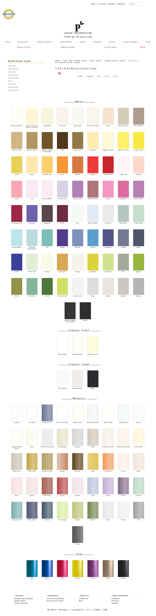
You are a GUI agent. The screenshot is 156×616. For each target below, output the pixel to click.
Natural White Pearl (16, 447)
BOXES (112, 42)
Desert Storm (123, 124)
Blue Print (47, 421)
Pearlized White (93, 421)
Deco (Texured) (62, 421)
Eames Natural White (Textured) (32, 125)
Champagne (62, 446)
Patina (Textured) (123, 446)
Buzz (81, 601)
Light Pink (123, 173)
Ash (138, 519)
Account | (103, 4)
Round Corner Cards (19, 61)
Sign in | (94, 4)
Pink (62, 577)
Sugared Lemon (108, 149)
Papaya (77, 173)
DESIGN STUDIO (24, 47)
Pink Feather (47, 197)
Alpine (77, 494)
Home (57, 61)
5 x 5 (13, 78)
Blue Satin (32, 519)
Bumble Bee (47, 173)
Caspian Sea (16, 519)
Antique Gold (47, 470)
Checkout (121, 4)
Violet (108, 494)
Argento (77, 446)
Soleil (16, 173)
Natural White (77, 353)
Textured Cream (93, 124)
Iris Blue (47, 519)
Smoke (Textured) (47, 446)
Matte (81, 76)
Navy (138, 246)
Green (77, 577)
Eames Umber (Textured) (47, 150)
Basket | (112, 4)
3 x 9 (12, 72)
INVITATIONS (66, 42)
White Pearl (108, 421)
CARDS (83, 42)
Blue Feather (93, 222)
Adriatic (77, 246)
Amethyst (32, 222)
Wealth (123, 295)
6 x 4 (13, 90)
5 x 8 (12, 84)
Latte (108, 124)
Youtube (115, 603)
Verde (47, 295)
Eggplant (47, 222)
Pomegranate (16, 222)
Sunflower (93, 149)
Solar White (62, 353)
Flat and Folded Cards (75, 61)
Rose (16, 494)
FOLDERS (97, 42)
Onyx (77, 543)
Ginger (138, 173)
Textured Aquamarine (32, 247)
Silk (99, 76)
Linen (115, 76)
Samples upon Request (23, 598)
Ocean (93, 246)
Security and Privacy (55, 601)
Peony (108, 197)
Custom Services (21, 603)
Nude (138, 470)
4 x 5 (13, 75)
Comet (16, 270)
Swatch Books (20, 601)
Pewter (138, 295)
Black (85, 319)
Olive (16, 295)
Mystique (93, 270)
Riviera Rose (93, 197)
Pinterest (115, 601)
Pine (123, 270)
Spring (47, 270)
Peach (32, 173)
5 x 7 (11, 81)
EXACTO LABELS (131, 42)
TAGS (148, 42)
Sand (93, 446)
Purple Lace (62, 197)
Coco (62, 149)
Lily (32, 197)
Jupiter (62, 494)
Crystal (16, 421)
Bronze (77, 470)
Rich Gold (32, 470)
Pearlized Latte (108, 446)
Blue (47, 577)
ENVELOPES (23, 42)
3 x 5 (12, 66)
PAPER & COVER (44, 42)
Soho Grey (77, 295)
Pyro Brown (138, 124)
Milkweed (47, 124)
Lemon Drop (138, 149)
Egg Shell (77, 124)
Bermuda (32, 295)
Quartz (138, 421)
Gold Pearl (138, 446)
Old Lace (62, 124)
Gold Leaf (16, 470)
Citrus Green (62, 295)
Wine (62, 222)
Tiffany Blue (138, 222)
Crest (107, 76)
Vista (93, 494)
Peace (108, 295)
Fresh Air (108, 222)
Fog (93, 295)
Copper (62, 470)
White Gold (77, 421)
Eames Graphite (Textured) (70, 320)
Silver (108, 519)
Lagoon (138, 494)
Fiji (47, 246)
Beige (77, 270)
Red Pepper (108, 173)
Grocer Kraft (16, 149)
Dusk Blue (123, 222)
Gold (93, 470)
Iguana (138, 270)
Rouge (93, 173)
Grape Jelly (77, 197)
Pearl (108, 577)
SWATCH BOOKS (68, 47)
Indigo (62, 246)
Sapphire (108, 246)
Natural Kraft (32, 149)
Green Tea (32, 270)
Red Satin (47, 494)
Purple (123, 494)
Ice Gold (32, 421)
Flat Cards (95, 61)
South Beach (16, 246)
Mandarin (108, 470)
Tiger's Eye (77, 149)
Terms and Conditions (55, 598)
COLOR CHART (110, 47)
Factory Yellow (123, 149)
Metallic (90, 76)
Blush (32, 494)
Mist (77, 222)
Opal (32, 446)
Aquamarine (123, 421)
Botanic (93, 519)
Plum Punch (138, 197)
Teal (32, 577)
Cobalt (123, 246)
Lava (62, 173)
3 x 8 (13, 69)
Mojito (77, 519)
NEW (7, 42)
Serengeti (62, 270)
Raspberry (123, 197)
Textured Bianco (17, 124)
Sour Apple (62, 519)
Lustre (123, 519)
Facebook (115, 598)
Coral (16, 197)
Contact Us (83, 598)
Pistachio (108, 270)
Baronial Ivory (93, 353)
